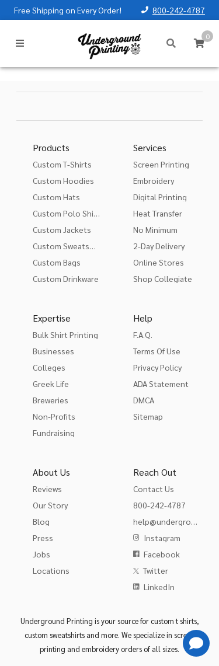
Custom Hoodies (63, 180)
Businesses (53, 351)
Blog (41, 521)
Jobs (41, 554)
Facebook (162, 554)
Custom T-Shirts (62, 164)
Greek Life (51, 383)
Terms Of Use (156, 351)
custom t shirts (174, 621)
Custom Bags (57, 262)
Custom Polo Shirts (68, 213)
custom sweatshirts (55, 635)
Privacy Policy (157, 367)
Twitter (155, 570)
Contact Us (153, 488)
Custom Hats (56, 196)
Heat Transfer (157, 213)
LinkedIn (159, 586)
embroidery (100, 649)
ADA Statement (161, 383)
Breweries (50, 400)
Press (43, 537)
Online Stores (158, 262)
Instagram (162, 537)
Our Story (50, 505)
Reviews (47, 488)
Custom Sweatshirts (69, 245)
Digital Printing (160, 196)
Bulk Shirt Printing (65, 334)
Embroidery (153, 180)
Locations (51, 570)
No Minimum (155, 229)
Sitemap (148, 416)
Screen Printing (161, 164)
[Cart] (199, 43)
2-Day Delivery (159, 245)
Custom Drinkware (66, 278)
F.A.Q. (142, 334)
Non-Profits (54, 416)
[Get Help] (196, 643)
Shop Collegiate (162, 278)
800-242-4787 (178, 10)
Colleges (49, 367)
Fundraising (54, 432)
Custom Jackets (62, 229)
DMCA (143, 400)
